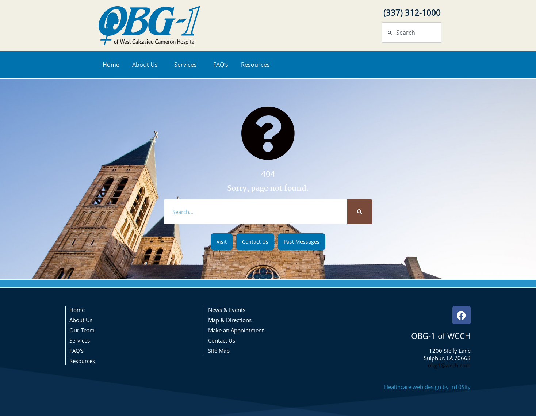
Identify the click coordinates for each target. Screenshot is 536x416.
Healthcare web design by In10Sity (427, 386)
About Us (146, 65)
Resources (257, 65)
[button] (222, 241)
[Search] (359, 211)
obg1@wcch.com (449, 365)
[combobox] (411, 32)
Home (111, 65)
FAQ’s (220, 65)
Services (187, 65)
